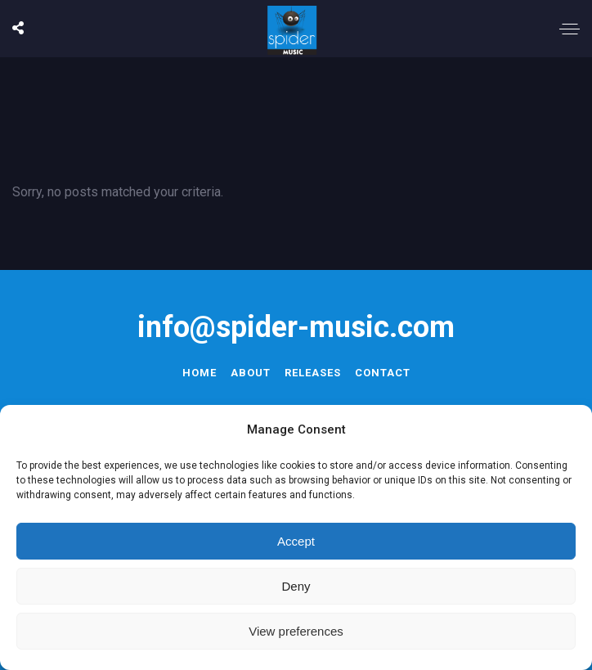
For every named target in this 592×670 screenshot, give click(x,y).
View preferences (296, 631)
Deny (295, 586)
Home (199, 372)
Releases (313, 372)
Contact (382, 372)
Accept (296, 541)
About (251, 372)
